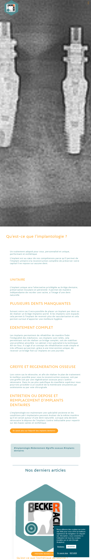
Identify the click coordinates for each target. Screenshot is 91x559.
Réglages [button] (60, 547)
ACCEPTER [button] (71, 547)
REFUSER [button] (73, 553)
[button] (88, 3)
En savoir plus (62, 553)
